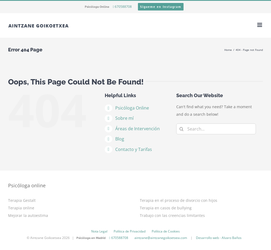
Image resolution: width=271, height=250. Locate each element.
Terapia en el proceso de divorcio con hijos (178, 200)
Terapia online (21, 207)
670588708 (122, 6)
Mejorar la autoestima (28, 215)
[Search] (181, 129)
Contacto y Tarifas (133, 149)
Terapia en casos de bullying (166, 207)
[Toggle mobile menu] (260, 25)
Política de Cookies (166, 231)
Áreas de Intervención (137, 129)
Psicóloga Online (132, 108)
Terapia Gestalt (22, 200)
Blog (119, 139)
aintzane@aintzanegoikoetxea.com (160, 237)
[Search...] (216, 129)
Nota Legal (99, 231)
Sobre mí (124, 118)
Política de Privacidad (129, 231)
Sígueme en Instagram (160, 7)
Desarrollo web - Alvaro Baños (219, 237)
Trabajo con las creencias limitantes (172, 215)
